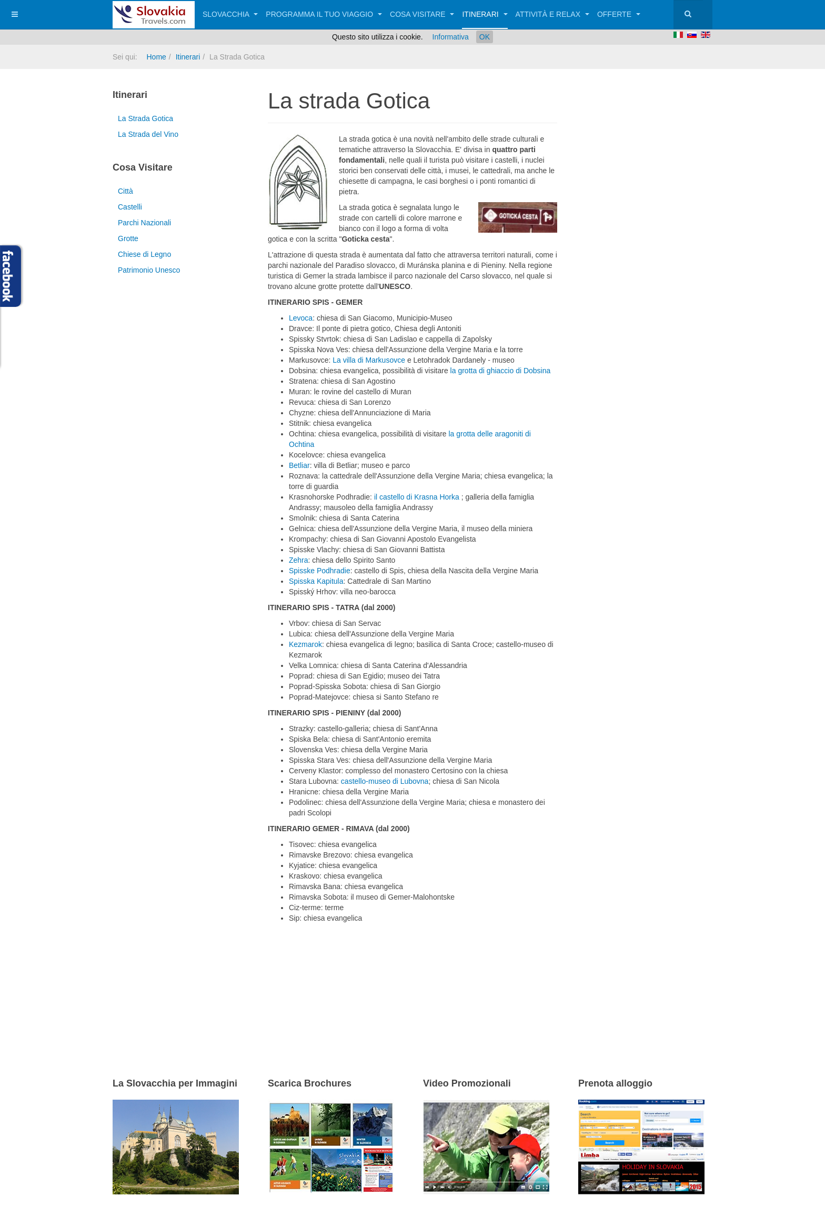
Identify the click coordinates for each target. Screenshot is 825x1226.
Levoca (301, 318)
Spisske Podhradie (319, 570)
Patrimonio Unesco (149, 270)
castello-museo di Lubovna (385, 781)
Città (125, 191)
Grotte (128, 238)
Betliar (299, 465)
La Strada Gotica (145, 118)
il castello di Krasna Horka (417, 497)
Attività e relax (552, 14)
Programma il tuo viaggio (324, 14)
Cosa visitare (422, 14)
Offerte (618, 14)
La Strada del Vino (148, 134)
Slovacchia (230, 14)
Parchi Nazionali (144, 222)
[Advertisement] (391, 986)
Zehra (298, 560)
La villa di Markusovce (370, 360)
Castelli (130, 207)
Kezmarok (305, 644)
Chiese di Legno (144, 254)
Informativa (450, 37)
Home (156, 57)
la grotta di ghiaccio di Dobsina (500, 370)
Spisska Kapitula (316, 581)
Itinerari (484, 14)
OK (484, 37)
